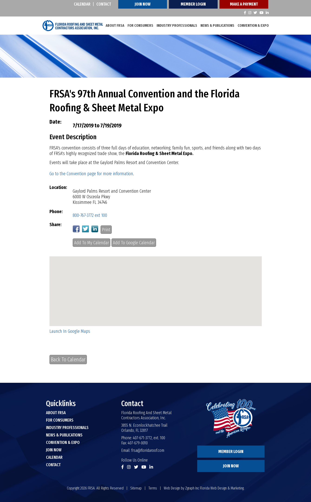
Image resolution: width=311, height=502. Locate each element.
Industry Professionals (177, 25)
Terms (152, 488)
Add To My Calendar (91, 242)
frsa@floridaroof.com (147, 450)
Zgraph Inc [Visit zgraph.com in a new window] (192, 488)
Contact (103, 4)
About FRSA (115, 25)
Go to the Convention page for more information (91, 173)
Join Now (143, 4)
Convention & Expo (253, 25)
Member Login (193, 4)
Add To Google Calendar (134, 242)
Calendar (82, 4)
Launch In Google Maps (69, 331)
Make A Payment (244, 4)
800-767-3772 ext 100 (90, 215)
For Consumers (140, 25)
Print (106, 229)
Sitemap (136, 488)
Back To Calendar (68, 359)
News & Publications (217, 25)
